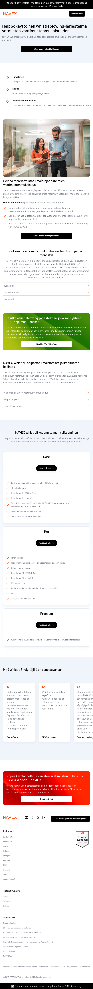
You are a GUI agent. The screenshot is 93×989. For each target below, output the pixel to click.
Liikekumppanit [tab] (12, 292)
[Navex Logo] (10, 13)
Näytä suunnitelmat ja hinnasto (46, 49)
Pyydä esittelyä (77, 14)
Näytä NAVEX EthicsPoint (46, 344)
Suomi (6, 874)
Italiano (6, 851)
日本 (5, 865)
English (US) (8, 837)
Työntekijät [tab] (9, 285)
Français (6, 855)
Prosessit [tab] (9, 298)
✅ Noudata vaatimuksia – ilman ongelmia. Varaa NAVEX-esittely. (46, 986)
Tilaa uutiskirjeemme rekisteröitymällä (70, 819)
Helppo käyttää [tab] (11, 399)
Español (6, 860)
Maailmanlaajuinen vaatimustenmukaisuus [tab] (26, 392)
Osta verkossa (46, 468)
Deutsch (6, 846)
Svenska (6, 870)
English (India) (9, 879)
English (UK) (8, 841)
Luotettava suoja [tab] (13, 406)
